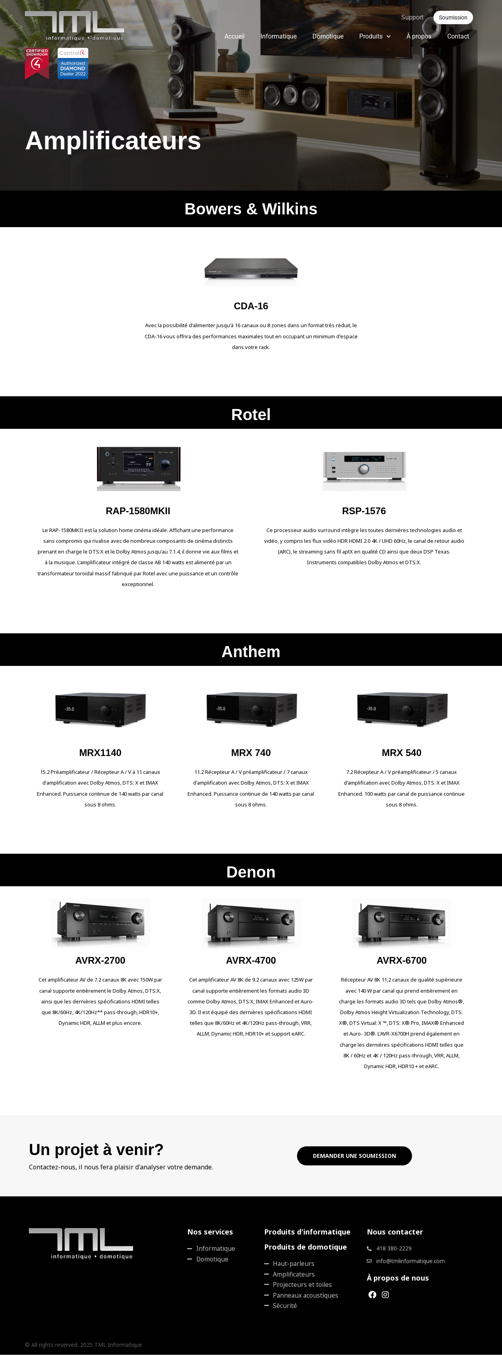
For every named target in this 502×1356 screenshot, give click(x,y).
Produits (375, 36)
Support (412, 17)
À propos (418, 36)
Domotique (327, 36)
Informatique (279, 36)
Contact (458, 36)
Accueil (234, 36)
